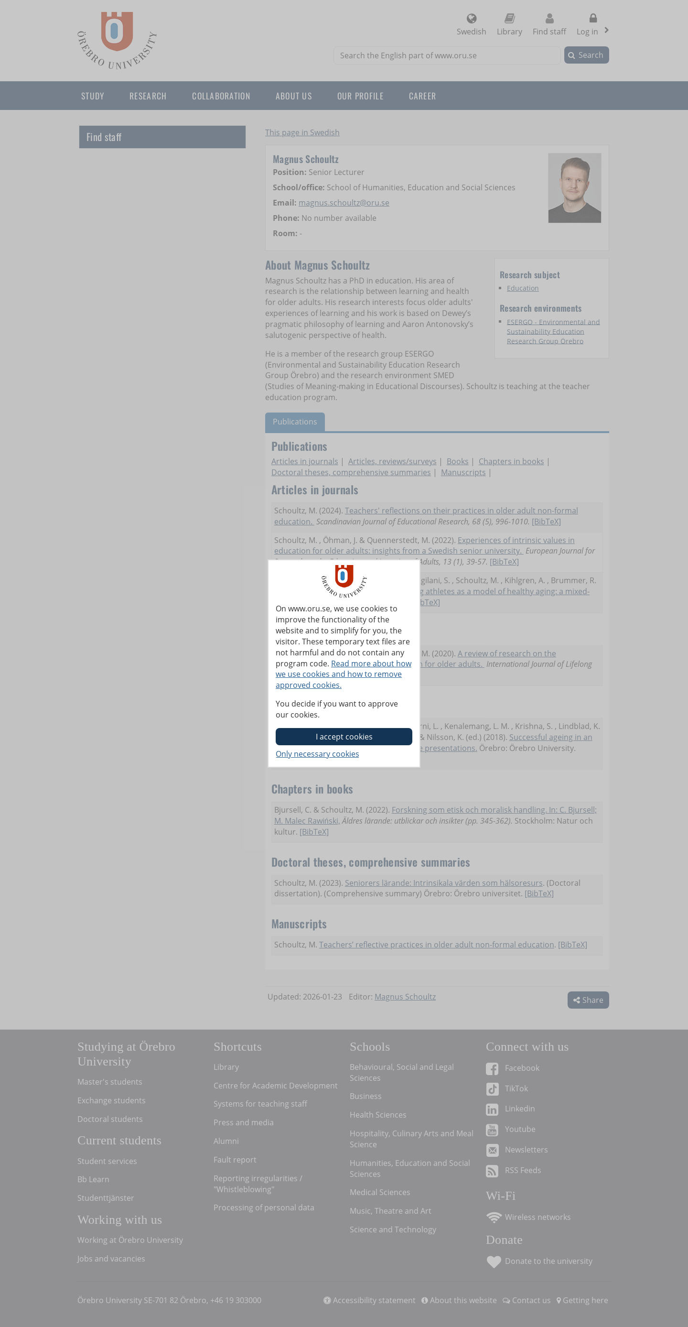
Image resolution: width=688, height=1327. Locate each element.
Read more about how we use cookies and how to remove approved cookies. (343, 674)
